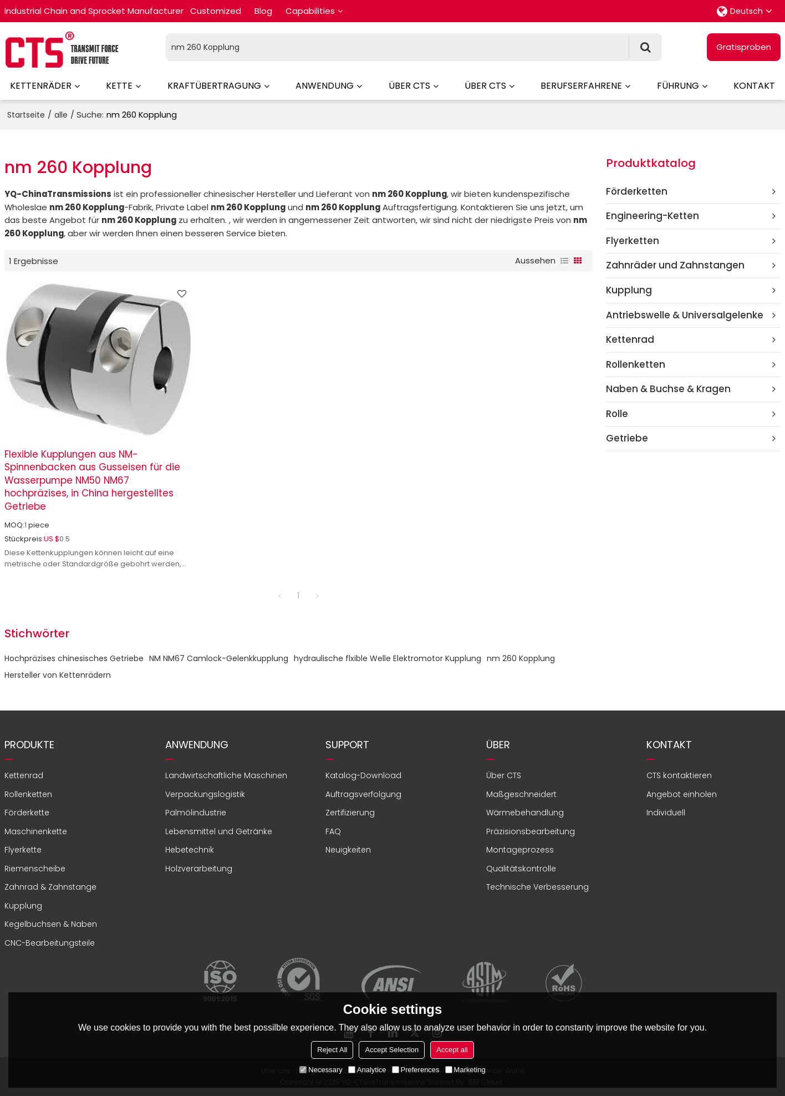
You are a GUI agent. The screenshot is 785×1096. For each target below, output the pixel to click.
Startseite (26, 114)
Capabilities (310, 11)
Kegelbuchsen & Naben (50, 924)
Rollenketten (28, 794)
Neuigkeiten (348, 849)
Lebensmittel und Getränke (218, 831)
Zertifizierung (350, 812)
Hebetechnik (189, 849)
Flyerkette (23, 849)
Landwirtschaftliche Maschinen (226, 775)
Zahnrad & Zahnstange (50, 886)
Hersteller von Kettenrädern (57, 675)
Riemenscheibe (34, 868)
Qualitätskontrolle (521, 868)
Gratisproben (743, 47)
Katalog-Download (363, 775)
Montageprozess (520, 849)
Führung (678, 85)
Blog (263, 11)
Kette (119, 85)
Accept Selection (392, 1050)
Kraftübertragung (214, 85)
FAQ (333, 831)
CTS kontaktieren (679, 775)
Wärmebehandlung (525, 812)
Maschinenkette (35, 831)
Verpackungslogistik (205, 794)
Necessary (320, 1069)
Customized (215, 11)
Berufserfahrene (581, 85)
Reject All (332, 1050)
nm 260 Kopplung (521, 658)
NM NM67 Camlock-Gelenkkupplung (218, 658)
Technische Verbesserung (537, 886)
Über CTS (409, 85)
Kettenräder (41, 85)
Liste (564, 260)
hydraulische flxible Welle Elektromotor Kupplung (387, 658)
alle (61, 114)
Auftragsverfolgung (363, 794)
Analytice (367, 1069)
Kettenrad (23, 775)
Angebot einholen (681, 794)
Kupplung (23, 905)
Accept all (451, 1050)
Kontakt (754, 85)
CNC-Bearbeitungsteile (49, 942)
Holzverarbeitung (198, 868)
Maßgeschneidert (521, 794)
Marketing (465, 1069)
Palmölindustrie (195, 812)
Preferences (416, 1069)
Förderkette (26, 812)
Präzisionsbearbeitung (530, 831)
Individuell (665, 812)
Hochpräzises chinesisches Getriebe (74, 658)
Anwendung (324, 85)
